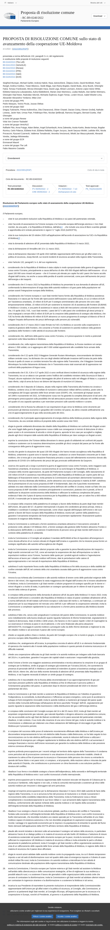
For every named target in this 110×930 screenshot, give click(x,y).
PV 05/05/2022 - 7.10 (67, 189)
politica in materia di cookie (66, 928)
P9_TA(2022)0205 (94, 189)
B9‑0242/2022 (9, 68)
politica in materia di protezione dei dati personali (26, 928)
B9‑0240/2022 (9, 62)
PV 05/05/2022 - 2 (40, 189)
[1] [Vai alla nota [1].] (61, 227)
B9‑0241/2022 (9, 65)
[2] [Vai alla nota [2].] (19, 238)
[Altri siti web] (98, 3)
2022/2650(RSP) (11, 206)
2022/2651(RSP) (20, 49)
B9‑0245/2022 (9, 77)
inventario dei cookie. (94, 928)
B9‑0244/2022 (9, 74)
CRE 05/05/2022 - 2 (41, 192)
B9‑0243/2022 (9, 71)
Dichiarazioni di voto (67, 192)
